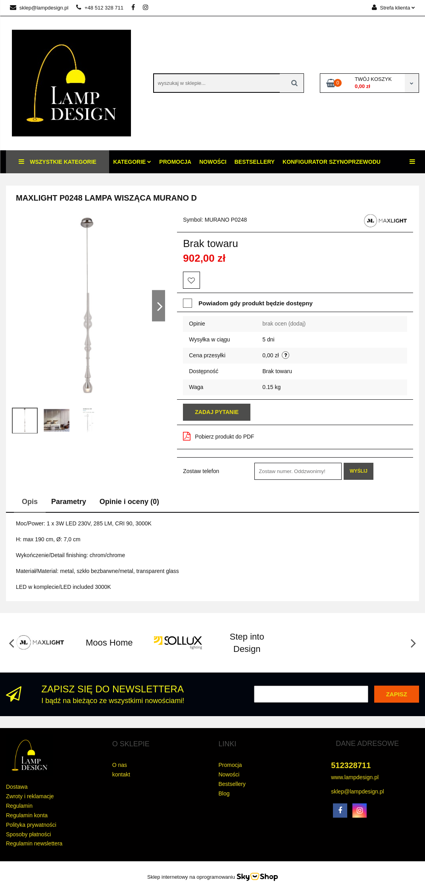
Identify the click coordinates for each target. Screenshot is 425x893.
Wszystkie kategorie (57, 161)
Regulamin (19, 806)
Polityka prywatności (31, 825)
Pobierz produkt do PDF (218, 436)
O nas (119, 765)
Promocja (175, 162)
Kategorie (132, 162)
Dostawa (16, 787)
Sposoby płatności (28, 834)
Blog (224, 793)
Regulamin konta (27, 815)
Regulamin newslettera (34, 843)
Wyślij (358, 471)
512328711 (351, 765)
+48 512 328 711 (99, 8)
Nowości (212, 162)
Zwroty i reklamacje (30, 796)
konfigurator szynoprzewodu (332, 162)
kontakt (121, 774)
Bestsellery (255, 162)
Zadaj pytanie (216, 412)
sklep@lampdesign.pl (39, 8)
